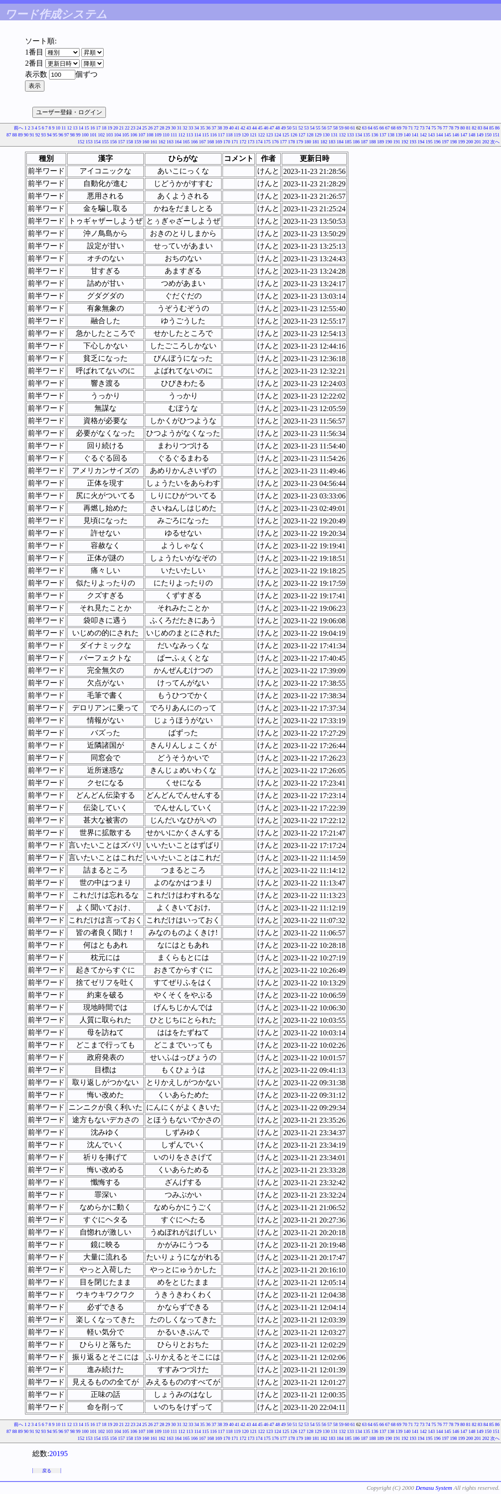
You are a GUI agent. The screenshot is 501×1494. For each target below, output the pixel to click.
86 (497, 127)
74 (428, 127)
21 (121, 127)
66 (381, 127)
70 (404, 127)
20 (115, 127)
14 (81, 127)
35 (202, 127)
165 (186, 141)
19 (110, 127)
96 (60, 134)
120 (245, 134)
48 (277, 127)
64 (370, 127)
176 (275, 141)
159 (137, 141)
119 (237, 134)
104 (117, 134)
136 (374, 134)
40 (231, 127)
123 (269, 134)
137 (382, 134)
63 (364, 127)
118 (229, 134)
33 (191, 127)
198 (453, 141)
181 (315, 141)
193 (412, 141)
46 (266, 127)
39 (225, 127)
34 (196, 127)
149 (479, 134)
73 (422, 127)
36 (208, 127)
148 (472, 134)
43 (249, 127)
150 (488, 134)
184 (340, 141)
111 (174, 134)
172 (243, 141)
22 (127, 127)
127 (301, 134)
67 (387, 127)
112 (181, 134)
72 (416, 127)
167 (202, 141)
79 (457, 127)
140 (407, 134)
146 (455, 134)
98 (72, 134)
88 (14, 134)
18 (104, 127)
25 (144, 127)
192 (405, 141)
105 (125, 134)
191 (396, 141)
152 (81, 141)
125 (285, 134)
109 (158, 134)
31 (179, 127)
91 (32, 134)
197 (445, 141)
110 (165, 134)
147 (463, 134)
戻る (46, 1470)
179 (299, 141)
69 (399, 127)
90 (26, 134)
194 (421, 141)
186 (356, 141)
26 (150, 127)
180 (307, 141)
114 (197, 134)
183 (331, 141)
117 (221, 134)
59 (341, 127)
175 (267, 141)
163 (170, 141)
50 (289, 127)
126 (294, 134)
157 (121, 141)
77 (445, 127)
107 (141, 134)
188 (372, 141)
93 (43, 134)
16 (92, 127)
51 (295, 127)
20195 (58, 1453)
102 (101, 134)
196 (437, 141)
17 (98, 127)
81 (468, 127)
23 (133, 127)
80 (462, 127)
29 (168, 127)
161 (153, 141)
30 (173, 127)
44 (254, 127)
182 (324, 141)
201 (477, 141)
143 (431, 134)
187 (364, 141)
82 (474, 127)
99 (78, 134)
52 (300, 127)
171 (234, 141)
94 (49, 134)
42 (243, 127)
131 (334, 134)
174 (259, 141)
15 (87, 127)
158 (129, 141)
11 (64, 127)
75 (434, 127)
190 (388, 141)
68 (393, 127)
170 (226, 141)
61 (353, 127)
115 (205, 134)
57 (330, 127)
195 (429, 141)
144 (439, 134)
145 (447, 134)
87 (8, 134)
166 (194, 141)
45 (260, 127)
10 (58, 127)
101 (93, 134)
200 (469, 141)
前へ (18, 127)
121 (253, 134)
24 (138, 127)
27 (156, 127)
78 (451, 127)
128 (310, 134)
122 (261, 134)
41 (237, 127)
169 (218, 141)
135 (366, 134)
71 (410, 127)
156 (113, 141)
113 (189, 134)
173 (250, 141)
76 (439, 127)
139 (399, 134)
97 (66, 134)
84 (485, 127)
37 (214, 127)
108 (149, 134)
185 (348, 141)
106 (133, 134)
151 (496, 134)
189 (380, 141)
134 (358, 134)
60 (347, 127)
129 (318, 134)
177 (283, 141)
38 (219, 127)
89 (20, 134)
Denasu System (433, 1487)
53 (306, 127)
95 (55, 134)
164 (178, 141)
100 (84, 134)
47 (272, 127)
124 (277, 134)
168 (210, 141)
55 (318, 127)
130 (326, 134)
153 (89, 141)
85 (491, 127)
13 (75, 127)
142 (423, 134)
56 (324, 127)
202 (485, 141)
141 (415, 134)
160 (145, 141)
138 (391, 134)
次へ (495, 141)
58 (335, 127)
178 (291, 141)
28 (162, 127)
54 (312, 127)
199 (461, 141)
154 (97, 141)
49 (283, 127)
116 (213, 134)
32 (185, 127)
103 (109, 134)
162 (162, 141)
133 (350, 134)
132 (342, 134)
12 (69, 127)
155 (105, 141)
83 (480, 127)
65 (376, 127)
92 (37, 134)
